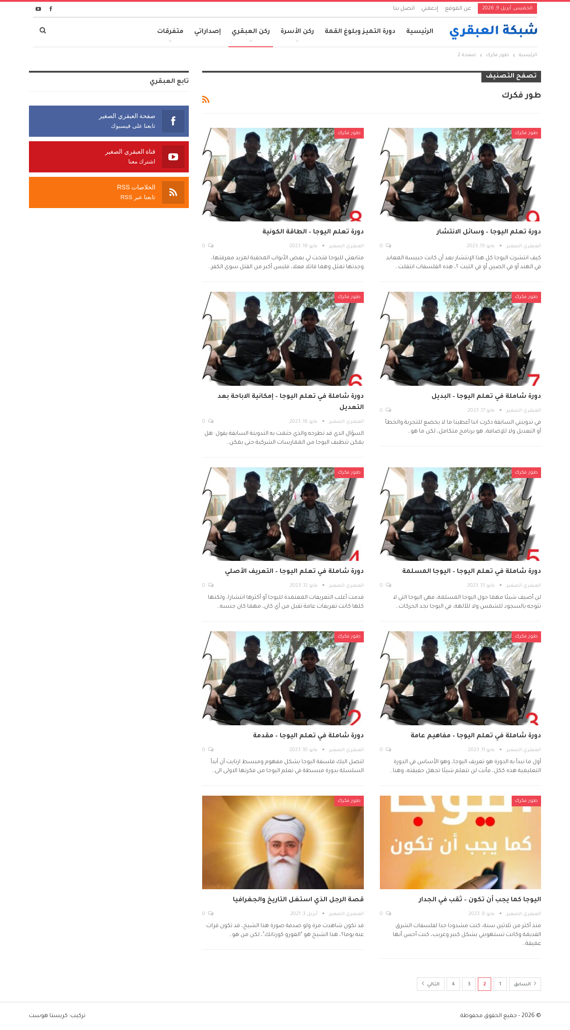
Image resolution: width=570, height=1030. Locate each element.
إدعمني (429, 9)
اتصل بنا (404, 9)
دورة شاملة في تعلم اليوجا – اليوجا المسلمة (471, 572)
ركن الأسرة (297, 32)
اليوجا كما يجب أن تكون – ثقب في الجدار (480, 900)
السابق (525, 983)
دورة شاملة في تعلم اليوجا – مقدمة (308, 736)
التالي (431, 983)
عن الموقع (458, 9)
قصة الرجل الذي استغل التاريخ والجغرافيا (298, 900)
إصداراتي (207, 32)
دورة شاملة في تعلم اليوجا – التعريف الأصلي (294, 572)
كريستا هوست (48, 1016)
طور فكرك (526, 133)
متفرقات (170, 32)
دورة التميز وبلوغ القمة (360, 32)
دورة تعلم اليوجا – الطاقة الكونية (313, 232)
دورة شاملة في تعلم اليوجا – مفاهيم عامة (476, 736)
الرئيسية (419, 32)
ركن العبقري (251, 32)
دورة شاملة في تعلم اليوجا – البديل (486, 397)
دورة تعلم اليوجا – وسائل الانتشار (489, 232)
